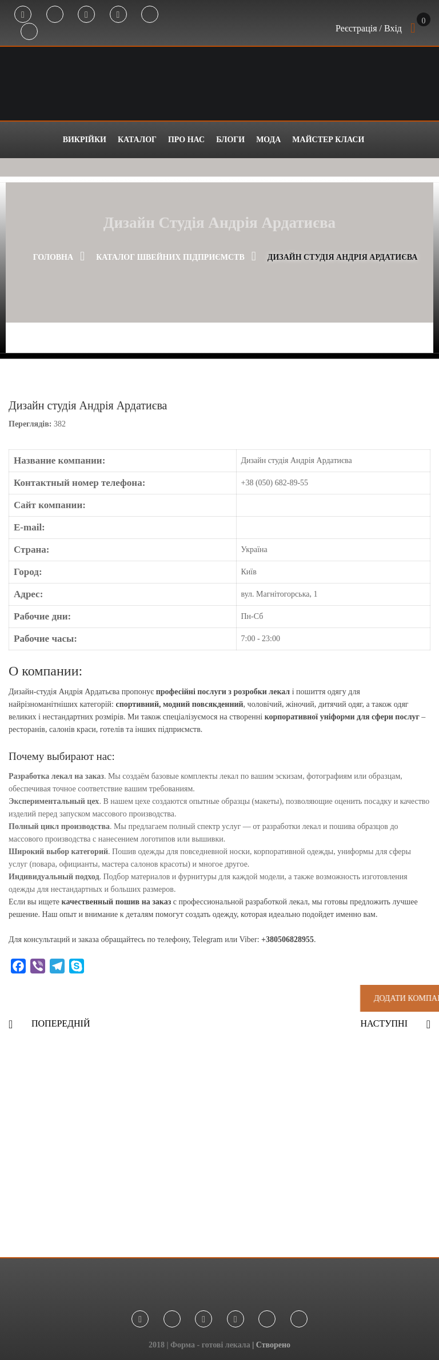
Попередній (60, 1023)
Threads (29, 32)
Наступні (384, 1023)
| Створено (271, 1345)
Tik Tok (150, 15)
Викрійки (84, 139)
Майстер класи (328, 139)
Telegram (55, 15)
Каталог (137, 139)
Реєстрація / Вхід (369, 28)
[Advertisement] (219, 1149)
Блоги (230, 139)
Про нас (186, 139)
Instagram (86, 15)
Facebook (23, 15)
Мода (268, 139)
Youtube (118, 15)
